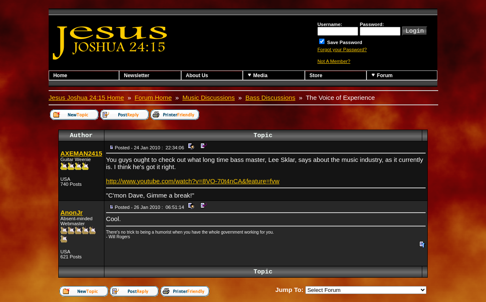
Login (414, 30)
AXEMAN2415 (81, 153)
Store (315, 75)
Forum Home (153, 97)
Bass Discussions (270, 97)
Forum (381, 75)
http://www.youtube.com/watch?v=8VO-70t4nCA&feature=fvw (193, 181)
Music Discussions (208, 97)
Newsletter (136, 75)
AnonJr (71, 212)
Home (60, 75)
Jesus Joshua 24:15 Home (86, 97)
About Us (197, 75)
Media (257, 75)
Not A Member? (334, 61)
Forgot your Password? (342, 49)
